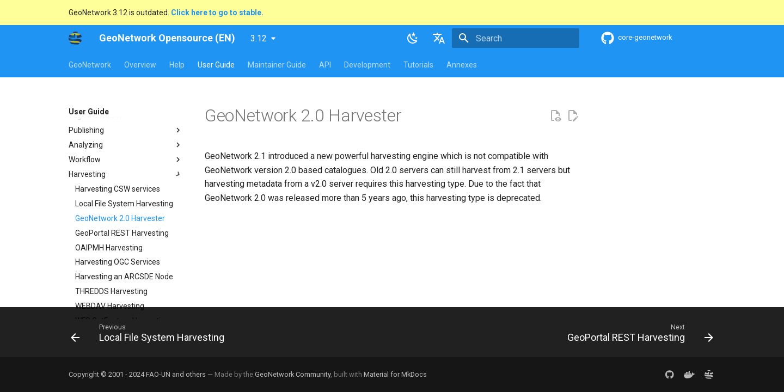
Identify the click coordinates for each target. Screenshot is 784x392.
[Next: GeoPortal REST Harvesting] (637, 335)
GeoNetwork (90, 64)
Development (367, 64)
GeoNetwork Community (292, 374)
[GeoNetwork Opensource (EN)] (75, 38)
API (325, 64)
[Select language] (439, 38)
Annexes (461, 64)
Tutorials (418, 64)
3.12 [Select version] (258, 38)
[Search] (515, 38)
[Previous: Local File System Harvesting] (150, 335)
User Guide (216, 64)
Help (177, 64)
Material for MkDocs (395, 374)
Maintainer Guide (277, 64)
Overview (140, 64)
